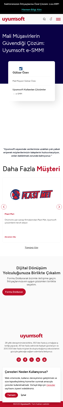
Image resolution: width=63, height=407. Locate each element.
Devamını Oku (10, 237)
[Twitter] (31, 359)
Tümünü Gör (31, 247)
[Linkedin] (38, 359)
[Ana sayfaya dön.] (9, 19)
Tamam (11, 395)
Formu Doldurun (14, 292)
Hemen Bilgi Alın (32, 9)
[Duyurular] (51, 19)
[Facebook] (25, 359)
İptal (23, 395)
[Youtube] (44, 359)
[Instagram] (19, 359)
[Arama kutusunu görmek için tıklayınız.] (44, 19)
